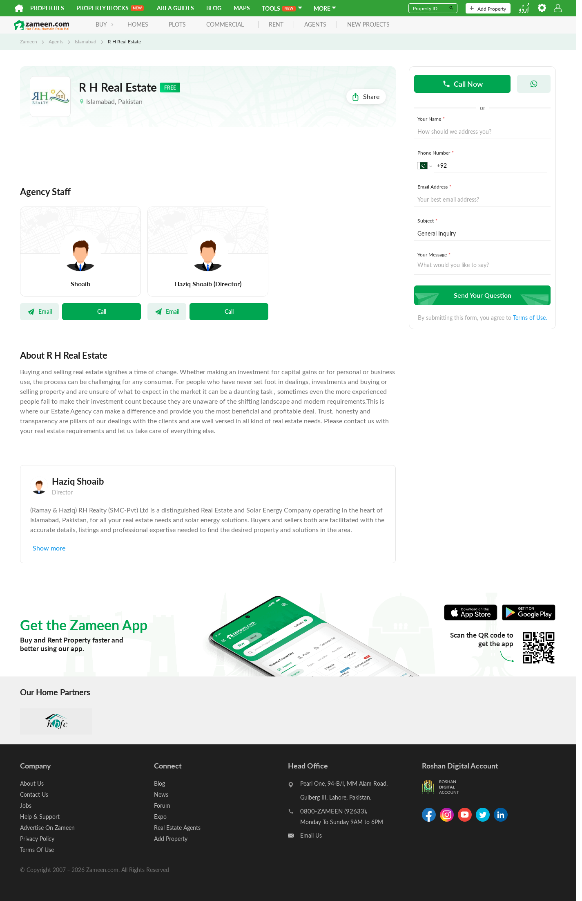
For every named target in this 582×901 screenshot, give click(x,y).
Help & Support (40, 816)
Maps (242, 8)
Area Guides (175, 8)
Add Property (488, 8)
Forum (162, 805)
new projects (368, 24)
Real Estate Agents (177, 827)
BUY (105, 24)
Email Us (311, 835)
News (161, 794)
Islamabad (85, 41)
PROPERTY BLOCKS (110, 8)
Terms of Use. (530, 317)
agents (315, 24)
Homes (137, 24)
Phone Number (436, 152)
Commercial (225, 24)
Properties (47, 8)
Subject (428, 220)
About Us (32, 783)
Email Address (435, 186)
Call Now (462, 84)
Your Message (434, 254)
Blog (213, 8)
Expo (160, 816)
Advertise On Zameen (47, 827)
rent (276, 24)
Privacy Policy (37, 839)
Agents (56, 41)
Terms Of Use (37, 850)
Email (39, 311)
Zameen (28, 41)
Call (101, 311)
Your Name (431, 118)
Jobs (25, 805)
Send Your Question (481, 295)
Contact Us (34, 794)
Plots (177, 24)
